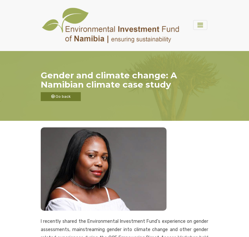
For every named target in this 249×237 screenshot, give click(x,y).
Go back (61, 96)
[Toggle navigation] (200, 25)
